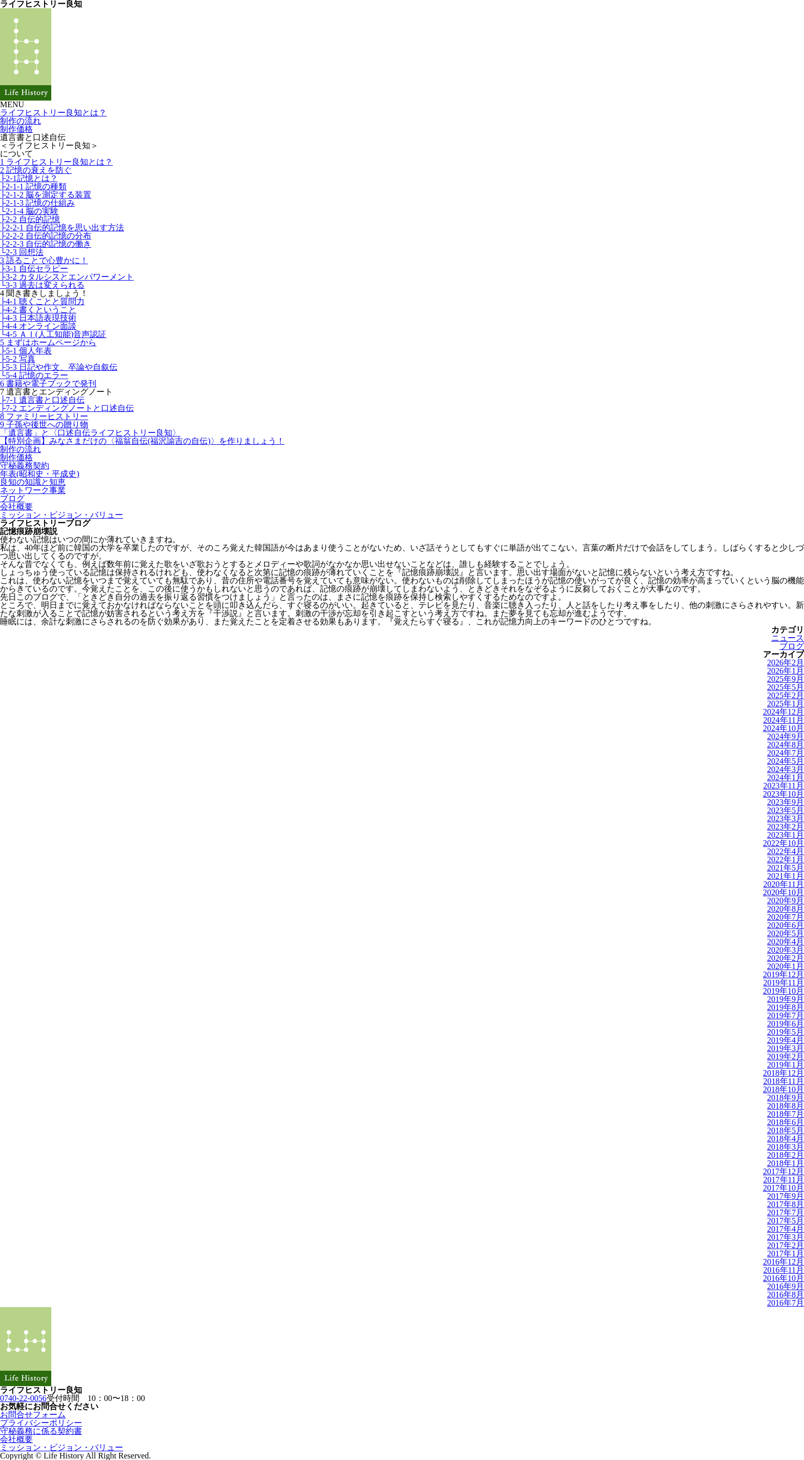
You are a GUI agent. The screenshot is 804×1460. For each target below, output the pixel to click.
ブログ (12, 498)
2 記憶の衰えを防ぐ (36, 170)
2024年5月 (785, 761)
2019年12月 (783, 974)
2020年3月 (785, 949)
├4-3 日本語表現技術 (38, 317)
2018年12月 (783, 1073)
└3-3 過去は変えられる (42, 285)
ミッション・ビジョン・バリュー (61, 514)
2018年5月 (785, 1130)
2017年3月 (785, 1237)
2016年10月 (783, 1278)
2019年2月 (785, 1056)
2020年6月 (785, 925)
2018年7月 (785, 1114)
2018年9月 (785, 1097)
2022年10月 (783, 843)
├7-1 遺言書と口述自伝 (42, 400)
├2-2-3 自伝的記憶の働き (45, 244)
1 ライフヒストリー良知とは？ (56, 161)
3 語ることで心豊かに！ (44, 260)
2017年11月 (783, 1179)
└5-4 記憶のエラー (34, 375)
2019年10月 (783, 991)
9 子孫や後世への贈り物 (44, 424)
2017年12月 (783, 1171)
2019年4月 (785, 1040)
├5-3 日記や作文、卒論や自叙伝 (58, 367)
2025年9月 (785, 679)
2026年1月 (785, 670)
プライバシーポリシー (41, 1422)
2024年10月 (783, 728)
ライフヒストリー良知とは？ (53, 112)
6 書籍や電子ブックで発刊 (48, 383)
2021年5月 (785, 867)
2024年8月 (785, 744)
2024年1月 (785, 777)
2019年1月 (785, 1064)
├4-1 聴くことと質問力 (42, 301)
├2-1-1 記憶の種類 (33, 186)
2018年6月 (785, 1122)
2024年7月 (785, 752)
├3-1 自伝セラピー (34, 268)
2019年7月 (785, 1015)
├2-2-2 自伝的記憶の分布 (45, 235)
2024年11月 (783, 720)
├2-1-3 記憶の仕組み (37, 203)
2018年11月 (783, 1081)
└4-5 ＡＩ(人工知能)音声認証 (53, 334)
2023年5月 (785, 810)
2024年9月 (785, 736)
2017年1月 (785, 1253)
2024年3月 (785, 769)
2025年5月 (785, 687)
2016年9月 (785, 1286)
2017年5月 (785, 1220)
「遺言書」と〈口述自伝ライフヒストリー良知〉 (90, 432)
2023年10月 (783, 794)
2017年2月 (785, 1245)
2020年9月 (785, 900)
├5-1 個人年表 (26, 350)
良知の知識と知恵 (33, 482)
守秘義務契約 (24, 465)
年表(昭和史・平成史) (39, 473)
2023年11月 (783, 785)
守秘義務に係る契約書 (41, 1431)
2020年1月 (785, 966)
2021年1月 (785, 876)
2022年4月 (785, 851)
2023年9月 (785, 802)
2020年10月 (783, 892)
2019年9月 (785, 999)
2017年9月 (785, 1196)
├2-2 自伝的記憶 (30, 219)
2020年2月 (785, 958)
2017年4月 (785, 1229)
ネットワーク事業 (33, 490)
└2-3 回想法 (22, 252)
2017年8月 (785, 1204)
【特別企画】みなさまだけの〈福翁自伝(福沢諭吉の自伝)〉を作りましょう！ (142, 441)
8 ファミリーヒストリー (44, 416)
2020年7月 (785, 917)
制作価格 (16, 129)
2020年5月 (785, 933)
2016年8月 (785, 1294)
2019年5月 (785, 1032)
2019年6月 (785, 1023)
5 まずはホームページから (48, 342)
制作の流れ (20, 120)
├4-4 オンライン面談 (38, 326)
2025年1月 (785, 703)
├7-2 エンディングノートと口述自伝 (67, 408)
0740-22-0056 (23, 1398)
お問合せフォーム (33, 1414)
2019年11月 (783, 982)
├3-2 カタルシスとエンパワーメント (67, 276)
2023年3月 (785, 818)
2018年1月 (785, 1163)
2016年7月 (785, 1302)
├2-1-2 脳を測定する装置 (45, 194)
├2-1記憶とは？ (29, 178)
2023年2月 (785, 826)
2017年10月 (783, 1187)
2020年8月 (785, 908)
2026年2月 (785, 662)
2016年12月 (783, 1261)
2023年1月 (785, 835)
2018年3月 (785, 1146)
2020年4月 (785, 941)
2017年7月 (785, 1212)
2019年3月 (785, 1048)
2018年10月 (783, 1089)
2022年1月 (785, 859)
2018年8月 (785, 1105)
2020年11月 (783, 884)
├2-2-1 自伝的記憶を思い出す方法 (62, 227)
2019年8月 (785, 1007)
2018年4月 (785, 1138)
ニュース (787, 638)
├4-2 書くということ (38, 309)
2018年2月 (785, 1155)
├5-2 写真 (17, 358)
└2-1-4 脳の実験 (29, 211)
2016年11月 (783, 1270)
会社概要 (16, 506)
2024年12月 (783, 711)
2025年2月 (785, 695)
